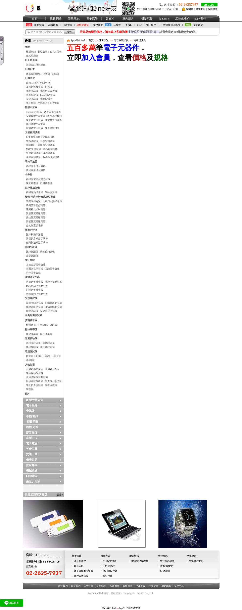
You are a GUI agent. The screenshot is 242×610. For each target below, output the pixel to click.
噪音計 (48, 356)
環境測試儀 (31, 351)
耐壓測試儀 (32, 311)
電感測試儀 (32, 141)
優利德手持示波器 (35, 170)
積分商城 (53, 25)
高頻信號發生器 (34, 86)
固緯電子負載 (52, 268)
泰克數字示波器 (34, 120)
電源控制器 (46, 98)
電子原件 (92, 18)
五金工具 (31, 448)
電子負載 (31, 102)
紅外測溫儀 (51, 192)
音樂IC (110, 18)
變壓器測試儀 (33, 153)
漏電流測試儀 (33, 157)
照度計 (57, 356)
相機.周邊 (146, 18)
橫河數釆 (31, 325)
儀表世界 (31, 459)
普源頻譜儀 (32, 255)
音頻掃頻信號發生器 (37, 293)
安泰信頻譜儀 (47, 251)
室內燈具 (128, 18)
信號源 (46, 73)
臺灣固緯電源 (33, 201)
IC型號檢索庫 (34, 400)
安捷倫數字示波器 (35, 116)
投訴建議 (212, 9)
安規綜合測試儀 (48, 311)
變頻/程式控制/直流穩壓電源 (40, 196)
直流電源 (54, 102)
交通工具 (31, 454)
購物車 (189, 9)
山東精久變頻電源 (52, 201)
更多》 (60, 494)
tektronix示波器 (34, 112)
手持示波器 (31, 161)
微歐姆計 (31, 145)
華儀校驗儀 (49, 343)
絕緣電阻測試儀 (46, 145)
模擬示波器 (31, 230)
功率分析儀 (32, 94)
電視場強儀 (51, 385)
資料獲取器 (31, 320)
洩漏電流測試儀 (53, 307)
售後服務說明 (167, 561)
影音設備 (31, 432)
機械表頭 (31, 51)
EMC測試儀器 (47, 94)
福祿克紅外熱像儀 (35, 64)
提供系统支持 (133, 608)
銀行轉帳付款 (110, 571)
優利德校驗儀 (47, 347)
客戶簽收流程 (81, 576)
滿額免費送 (83, 25)
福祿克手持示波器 (35, 166)
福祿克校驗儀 (33, 343)
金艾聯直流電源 (34, 225)
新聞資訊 (101, 586)
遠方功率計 (32, 183)
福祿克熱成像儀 (34, 192)
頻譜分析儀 (31, 247)
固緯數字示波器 (53, 120)
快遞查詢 (140, 586)
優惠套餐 (98, 25)
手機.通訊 (32, 416)
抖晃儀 (48, 86)
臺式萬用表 (32, 55)
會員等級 (79, 566)
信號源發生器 (32, 277)
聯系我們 (76, 586)
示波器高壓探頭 (34, 369)
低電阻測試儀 (47, 141)
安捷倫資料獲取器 (47, 325)
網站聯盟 (166, 586)
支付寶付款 (109, 566)
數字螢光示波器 (52, 112)
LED (139, 25)
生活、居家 (33, 481)
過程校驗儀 (31, 338)
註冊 (176, 9)
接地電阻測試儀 (34, 307)
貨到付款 (107, 576)
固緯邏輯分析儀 (34, 381)
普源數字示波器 (34, 128)
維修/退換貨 (166, 566)
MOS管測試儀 (33, 149)
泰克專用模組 (54, 116)
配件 (27, 393)
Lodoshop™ (118, 608)
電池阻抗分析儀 (48, 90)
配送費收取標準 (139, 561)
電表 (27, 47)
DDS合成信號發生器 (37, 285)
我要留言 (153, 586)
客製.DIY (32, 438)
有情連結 (127, 586)
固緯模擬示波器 (34, 234)
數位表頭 (42, 51)
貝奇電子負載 (33, 272)
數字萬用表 (55, 51)
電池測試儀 (32, 90)
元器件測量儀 (33, 73)
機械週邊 (31, 470)
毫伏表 (57, 381)
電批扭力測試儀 (34, 385)
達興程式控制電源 (35, 209)
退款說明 (165, 571)
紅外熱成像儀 (32, 187)
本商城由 (106, 608)
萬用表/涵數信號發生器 (38, 82)
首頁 (35, 18)
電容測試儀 (48, 137)
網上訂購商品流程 (83, 571)
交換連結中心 (196, 561)
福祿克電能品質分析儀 (38, 179)
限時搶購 (39, 25)
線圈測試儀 (49, 153)
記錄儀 (55, 73)
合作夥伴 (114, 586)
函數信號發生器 (34, 281)
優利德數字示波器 (35, 124)
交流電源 (42, 102)
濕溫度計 (31, 360)
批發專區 (31, 465)
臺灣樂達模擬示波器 (37, 242)
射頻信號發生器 (34, 289)
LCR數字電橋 (33, 137)
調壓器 (29, 389)
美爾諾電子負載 (34, 268)
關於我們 (63, 586)
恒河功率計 (46, 183)
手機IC (129, 25)
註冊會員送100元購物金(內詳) (177, 31)
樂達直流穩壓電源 (35, 213)
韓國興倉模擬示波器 (37, 238)
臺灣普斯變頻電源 (35, 205)
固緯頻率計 (32, 334)
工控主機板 (182, 18)
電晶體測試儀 (50, 149)
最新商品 (198, 25)
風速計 (39, 356)
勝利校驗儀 (32, 347)
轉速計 (29, 356)
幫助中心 (200, 9)
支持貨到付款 (142, 31)
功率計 (28, 174)
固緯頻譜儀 (32, 251)
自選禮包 (67, 25)
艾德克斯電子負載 (35, 264)
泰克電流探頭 (52, 128)
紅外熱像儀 (31, 60)
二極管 (117, 25)
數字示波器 (31, 107)
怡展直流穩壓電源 (35, 221)
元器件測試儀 (32, 132)
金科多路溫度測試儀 (37, 377)
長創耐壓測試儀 (33, 315)
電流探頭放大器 (34, 373)
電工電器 (31, 443)
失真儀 (48, 381)
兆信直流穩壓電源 (35, 217)
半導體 (30, 410)
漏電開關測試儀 (34, 302)
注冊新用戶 (80, 561)
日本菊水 (30, 78)
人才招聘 (88, 586)
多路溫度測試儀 (51, 157)
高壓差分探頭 (52, 369)
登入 (168, 9)
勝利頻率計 (46, 334)
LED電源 (32, 476)
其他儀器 (30, 364)
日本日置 (30, 69)
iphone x (164, 18)
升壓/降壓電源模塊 (170, 25)
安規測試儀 (32, 98)
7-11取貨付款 (110, 561)
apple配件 (200, 18)
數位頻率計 (31, 329)
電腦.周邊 (56, 18)
